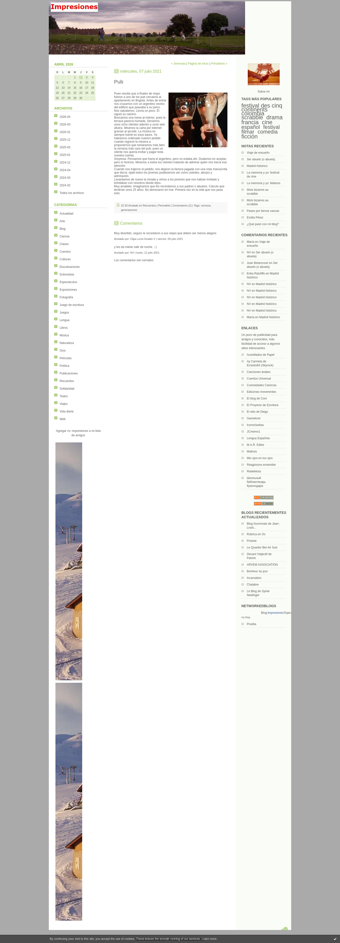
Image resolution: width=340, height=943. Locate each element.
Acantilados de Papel (261, 354)
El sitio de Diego (257, 411)
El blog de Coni (257, 398)
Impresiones (276, 613)
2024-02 (65, 185)
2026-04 (65, 117)
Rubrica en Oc (256, 534)
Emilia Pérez (255, 217)
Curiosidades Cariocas (261, 385)
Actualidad (66, 213)
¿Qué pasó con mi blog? (263, 224)
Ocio (63, 350)
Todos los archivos (72, 193)
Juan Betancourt (257, 263)
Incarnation (254, 578)
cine (267, 122)
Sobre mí (264, 91)
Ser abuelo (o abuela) (261, 159)
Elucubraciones (70, 267)
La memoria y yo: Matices (263, 183)
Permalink (164, 205)
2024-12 (65, 162)
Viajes (63, 404)
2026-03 (65, 124)
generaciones (129, 209)
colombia (252, 113)
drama (274, 117)
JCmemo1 (253, 431)
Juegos (64, 312)
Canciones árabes (259, 372)
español (250, 127)
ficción (249, 136)
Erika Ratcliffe (256, 273)
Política (64, 366)
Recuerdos (67, 381)
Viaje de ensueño (258, 152)
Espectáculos (68, 282)
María (250, 242)
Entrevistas (67, 274)
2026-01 (65, 132)
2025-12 (65, 139)
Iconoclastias (255, 425)
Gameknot (253, 418)
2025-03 (65, 147)
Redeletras (254, 471)
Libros (64, 327)
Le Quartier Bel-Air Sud (262, 547)
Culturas (65, 259)
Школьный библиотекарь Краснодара (256, 482)
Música (64, 335)
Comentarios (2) (182, 205)
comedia (268, 132)
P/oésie (252, 541)
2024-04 (65, 170)
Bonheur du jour (257, 571)
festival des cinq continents (261, 107)
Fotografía (66, 297)
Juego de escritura (72, 305)
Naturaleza (67, 343)
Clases (64, 244)
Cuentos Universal (259, 378)
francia (250, 122)
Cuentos (65, 251)
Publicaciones (69, 373)
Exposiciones (68, 289)
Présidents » (219, 63)
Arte (62, 221)
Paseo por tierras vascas (263, 211)
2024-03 (65, 177)
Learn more (209, 939)
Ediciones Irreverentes (261, 392)
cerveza (205, 205)
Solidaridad (67, 388)
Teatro (64, 396)
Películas (66, 358)
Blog (62, 229)
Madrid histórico (257, 166)
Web (62, 419)
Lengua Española (258, 438)
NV (249, 252)
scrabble (252, 117)
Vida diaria (66, 411)
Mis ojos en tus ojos (260, 458)
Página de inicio (198, 63)
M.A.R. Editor (255, 445)
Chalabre (253, 584)
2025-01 (65, 155)
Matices (252, 451)
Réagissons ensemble (261, 464)
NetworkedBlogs (251, 612)
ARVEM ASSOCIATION (262, 564)
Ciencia (64, 236)
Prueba (251, 624)
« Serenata (178, 63)
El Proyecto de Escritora (262, 405)
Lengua (64, 320)
